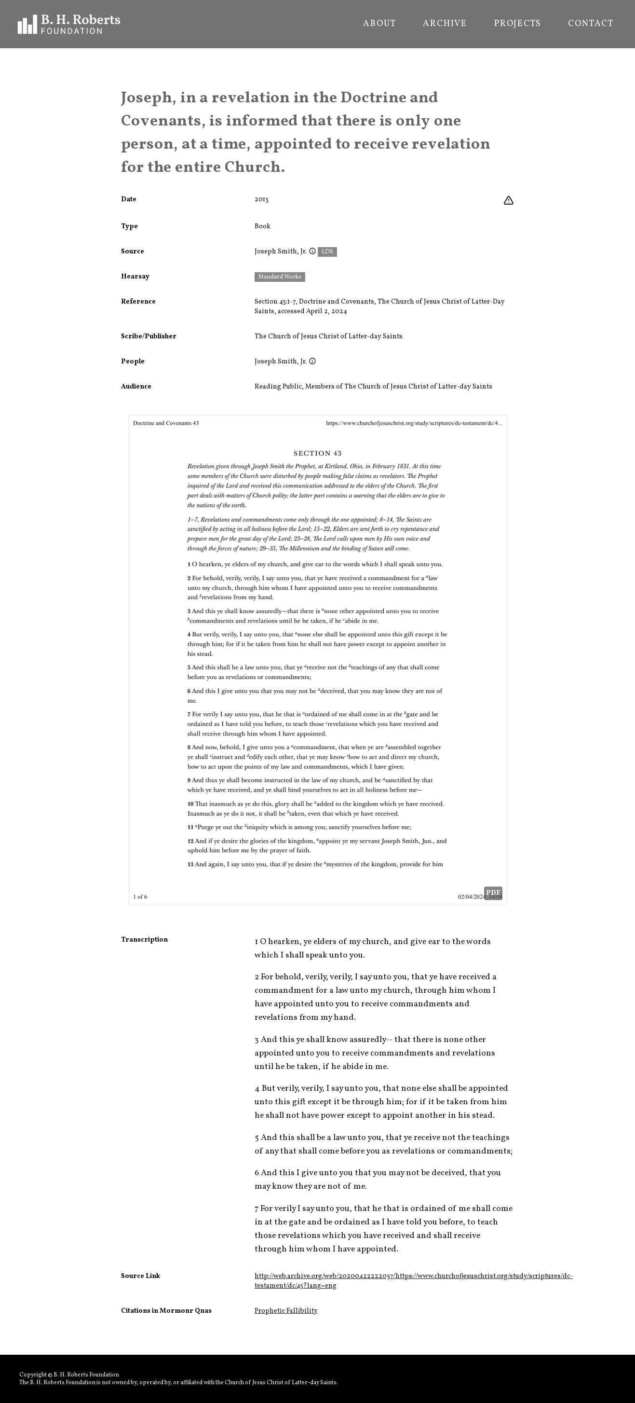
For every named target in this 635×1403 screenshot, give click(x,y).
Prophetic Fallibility (286, 1311)
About (379, 24)
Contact (591, 24)
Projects (517, 24)
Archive (445, 24)
